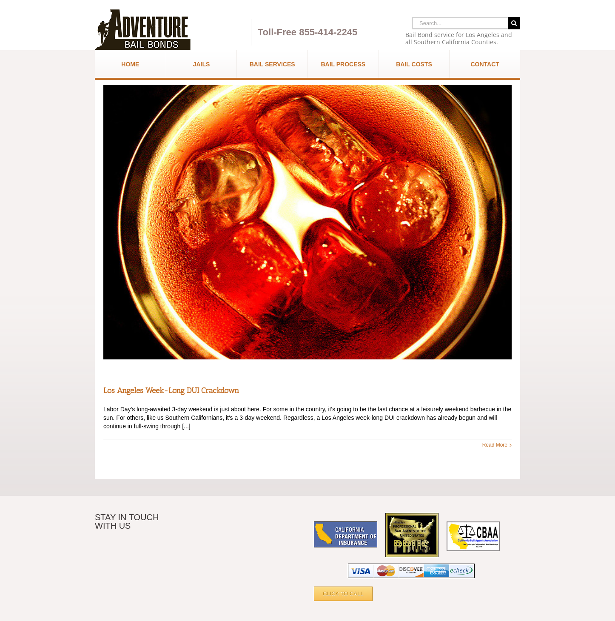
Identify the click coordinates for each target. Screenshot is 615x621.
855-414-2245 (328, 32)
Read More (494, 445)
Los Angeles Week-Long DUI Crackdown (171, 390)
